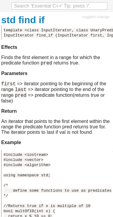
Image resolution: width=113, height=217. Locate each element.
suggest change (95, 16)
